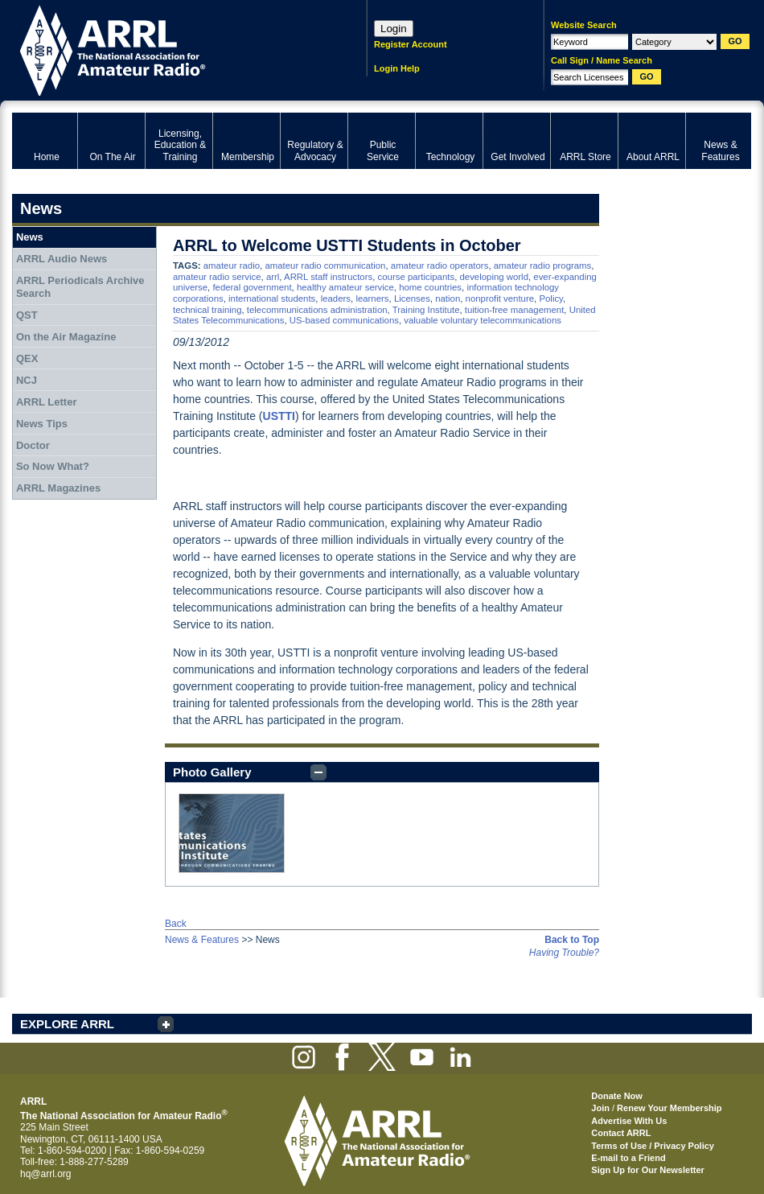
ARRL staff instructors (328, 277)
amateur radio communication (325, 265)
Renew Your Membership (669, 1108)
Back (176, 923)
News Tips (42, 424)
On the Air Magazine (66, 337)
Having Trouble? (564, 952)
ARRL (168, 49)
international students (271, 298)
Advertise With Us (629, 1121)
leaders (336, 298)
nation (447, 298)
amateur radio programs (543, 265)
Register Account (410, 44)
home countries (430, 287)
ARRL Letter (46, 402)
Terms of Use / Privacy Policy (652, 1146)
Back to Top (571, 939)
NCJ (26, 380)
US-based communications (344, 320)
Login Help (397, 68)
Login (393, 29)
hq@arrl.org (46, 1174)
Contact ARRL (621, 1133)
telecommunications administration (317, 310)
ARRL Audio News (61, 259)
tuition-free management (514, 310)
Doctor (33, 445)
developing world (493, 277)
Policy (551, 298)
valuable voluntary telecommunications (482, 320)
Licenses (412, 298)
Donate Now (617, 1096)
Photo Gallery (212, 772)
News (29, 237)
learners (371, 298)
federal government (251, 287)
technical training (207, 310)
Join (600, 1108)
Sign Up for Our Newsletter (647, 1170)
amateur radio (231, 265)
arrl (272, 277)
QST (27, 315)
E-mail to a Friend (628, 1158)
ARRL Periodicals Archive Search (80, 286)
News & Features (202, 939)
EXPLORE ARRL (67, 1024)
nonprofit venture (500, 298)
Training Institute (426, 310)
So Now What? (52, 466)
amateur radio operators (440, 265)
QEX (27, 358)
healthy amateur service (345, 287)
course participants (416, 277)
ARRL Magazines (58, 488)
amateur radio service (217, 277)
